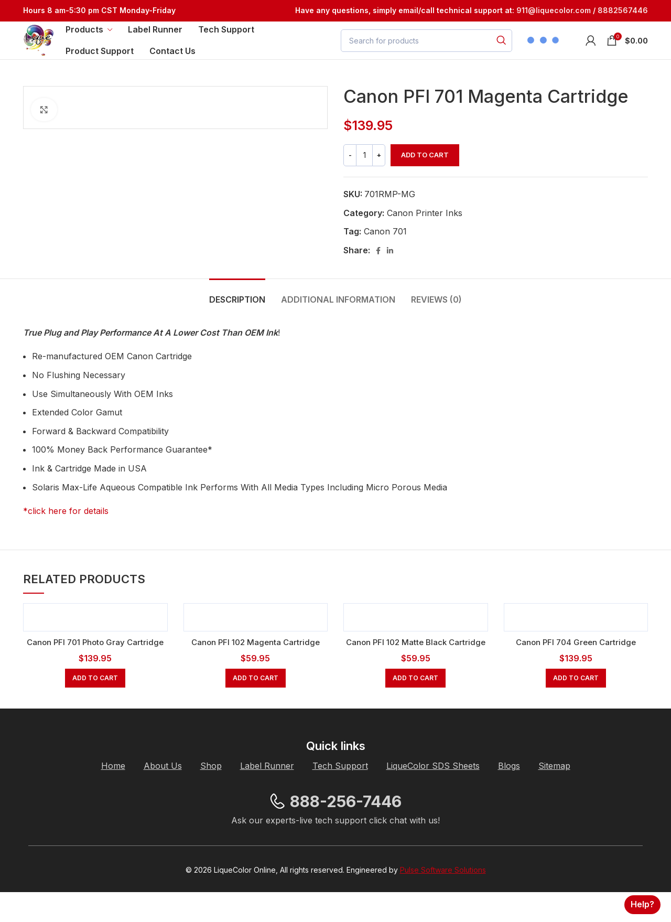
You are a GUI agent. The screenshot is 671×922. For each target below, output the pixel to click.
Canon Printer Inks (424, 231)
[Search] (426, 50)
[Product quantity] (364, 174)
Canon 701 (385, 249)
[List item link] (113, 796)
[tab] (237, 312)
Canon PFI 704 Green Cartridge (575, 660)
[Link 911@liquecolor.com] (553, 11)
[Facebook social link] (378, 268)
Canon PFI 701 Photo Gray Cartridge (95, 660)
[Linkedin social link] (390, 268)
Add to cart (425, 173)
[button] (95, 708)
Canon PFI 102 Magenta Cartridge (255, 660)
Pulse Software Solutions (443, 899)
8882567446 (623, 11)
